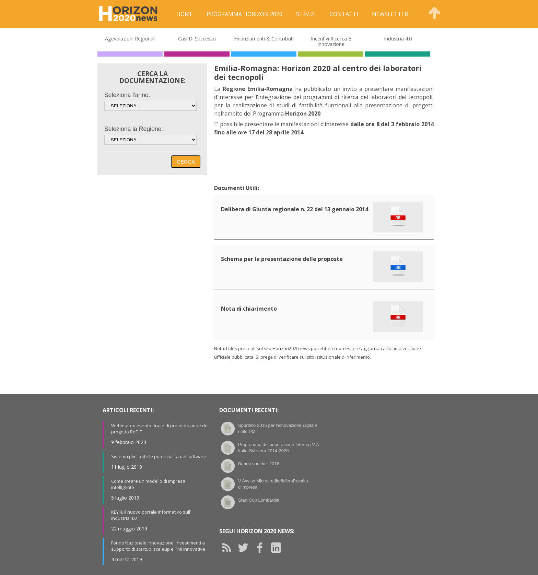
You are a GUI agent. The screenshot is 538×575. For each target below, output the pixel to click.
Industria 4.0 (398, 38)
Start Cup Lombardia (258, 500)
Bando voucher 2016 (258, 463)
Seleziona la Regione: (133, 128)
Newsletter (390, 14)
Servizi (306, 14)
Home (184, 14)
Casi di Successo (197, 38)
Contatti (344, 14)
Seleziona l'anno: (127, 95)
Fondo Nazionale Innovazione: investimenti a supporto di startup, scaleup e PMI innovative (158, 546)
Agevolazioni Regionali (130, 38)
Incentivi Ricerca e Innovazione (331, 41)
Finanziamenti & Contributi (264, 38)
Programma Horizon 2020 (244, 14)
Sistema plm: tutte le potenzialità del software (158, 456)
